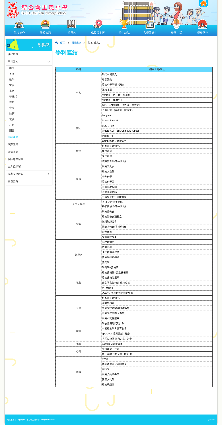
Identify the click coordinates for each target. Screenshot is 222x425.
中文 (11, 68)
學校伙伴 (203, 32)
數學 (11, 80)
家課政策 (13, 147)
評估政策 (13, 154)
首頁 (62, 43)
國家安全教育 (15, 177)
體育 (11, 115)
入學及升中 (150, 32)
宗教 (11, 92)
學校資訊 (45, 32)
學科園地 (13, 61)
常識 (11, 86)
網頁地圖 (10, 420)
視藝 (11, 103)
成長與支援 (98, 32)
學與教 (72, 32)
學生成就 (124, 32)
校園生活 (176, 32)
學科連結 (13, 139)
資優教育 (13, 185)
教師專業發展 (15, 162)
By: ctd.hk (211, 420)
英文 (11, 74)
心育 (11, 127)
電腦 (11, 121)
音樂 (11, 109)
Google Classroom (112, 343)
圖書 (11, 133)
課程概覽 (13, 54)
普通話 (13, 98)
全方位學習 (14, 170)
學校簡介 (19, 32)
